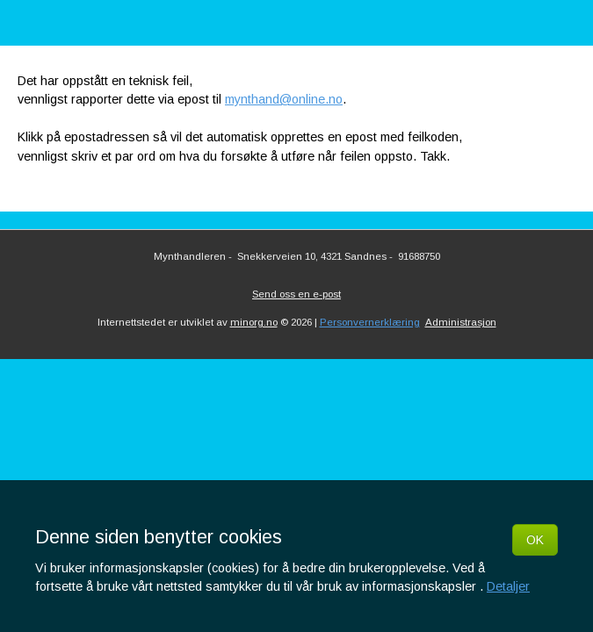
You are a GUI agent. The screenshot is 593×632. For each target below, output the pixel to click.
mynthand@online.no (284, 99)
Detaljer (508, 586)
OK (535, 540)
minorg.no (254, 322)
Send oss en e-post (296, 294)
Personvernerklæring (370, 322)
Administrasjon (460, 322)
